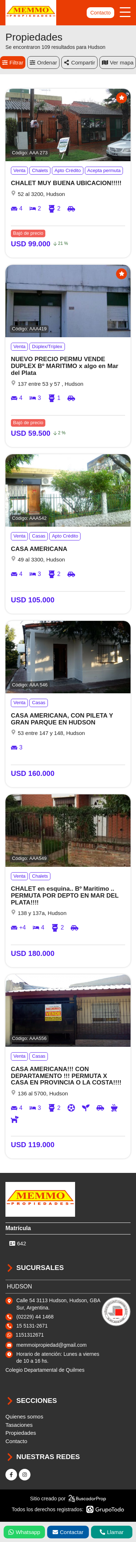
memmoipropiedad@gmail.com (51, 1345)
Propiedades (20, 1433)
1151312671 (30, 1335)
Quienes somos (24, 1416)
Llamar (112, 1532)
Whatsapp (24, 1532)
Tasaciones (19, 1425)
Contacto (100, 13)
